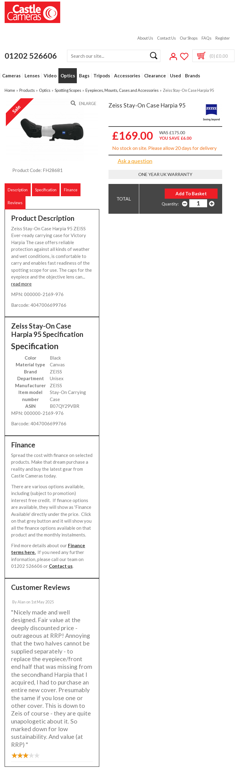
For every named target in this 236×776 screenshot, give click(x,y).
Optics (68, 75)
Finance (70, 189)
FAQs (206, 38)
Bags (84, 75)
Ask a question (135, 161)
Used (175, 75)
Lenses (32, 75)
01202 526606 (31, 55)
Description (18, 189)
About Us (145, 38)
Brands (192, 75)
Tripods (101, 75)
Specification (46, 189)
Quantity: (170, 203)
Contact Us (166, 38)
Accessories (127, 75)
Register (222, 38)
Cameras (11, 75)
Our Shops (189, 38)
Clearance (155, 75)
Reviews (15, 202)
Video (50, 75)
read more (21, 284)
